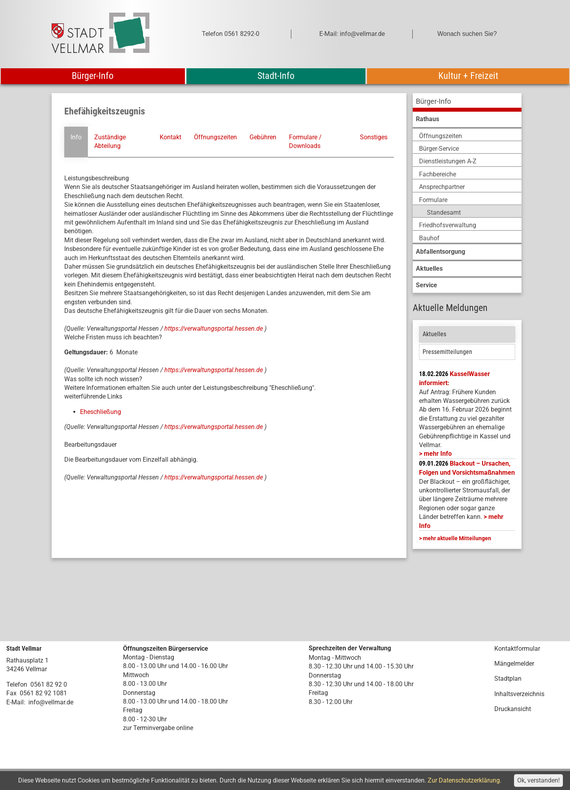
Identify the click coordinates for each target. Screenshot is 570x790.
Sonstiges (373, 137)
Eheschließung (100, 412)
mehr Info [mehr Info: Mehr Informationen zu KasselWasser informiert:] (438, 453)
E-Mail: (15, 702)
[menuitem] (467, 102)
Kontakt (170, 137)
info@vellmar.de (50, 702)
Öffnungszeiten (215, 137)
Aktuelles (434, 334)
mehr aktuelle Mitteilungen (457, 538)
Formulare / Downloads (305, 141)
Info (76, 137)
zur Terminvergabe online (158, 728)
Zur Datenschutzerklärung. (464, 780)
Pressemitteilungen (447, 352)
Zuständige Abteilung (110, 141)
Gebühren (263, 137)
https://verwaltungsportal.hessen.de (214, 328)
